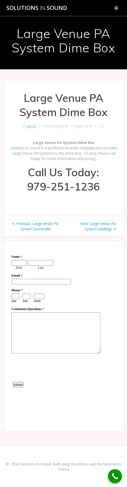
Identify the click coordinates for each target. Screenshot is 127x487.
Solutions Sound (36, 8)
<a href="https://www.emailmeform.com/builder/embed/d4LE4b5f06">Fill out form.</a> (63, 335)
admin (31, 126)
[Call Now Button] (115, 476)
